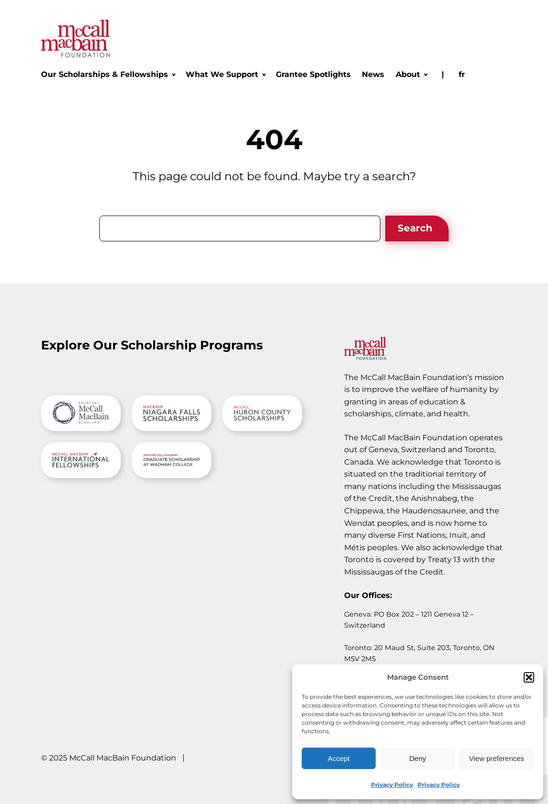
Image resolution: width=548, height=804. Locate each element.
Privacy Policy (392, 784)
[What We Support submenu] (225, 74)
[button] (529, 677)
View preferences (497, 758)
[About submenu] (411, 74)
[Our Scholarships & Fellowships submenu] (108, 74)
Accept (339, 758)
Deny (417, 758)
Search (415, 228)
